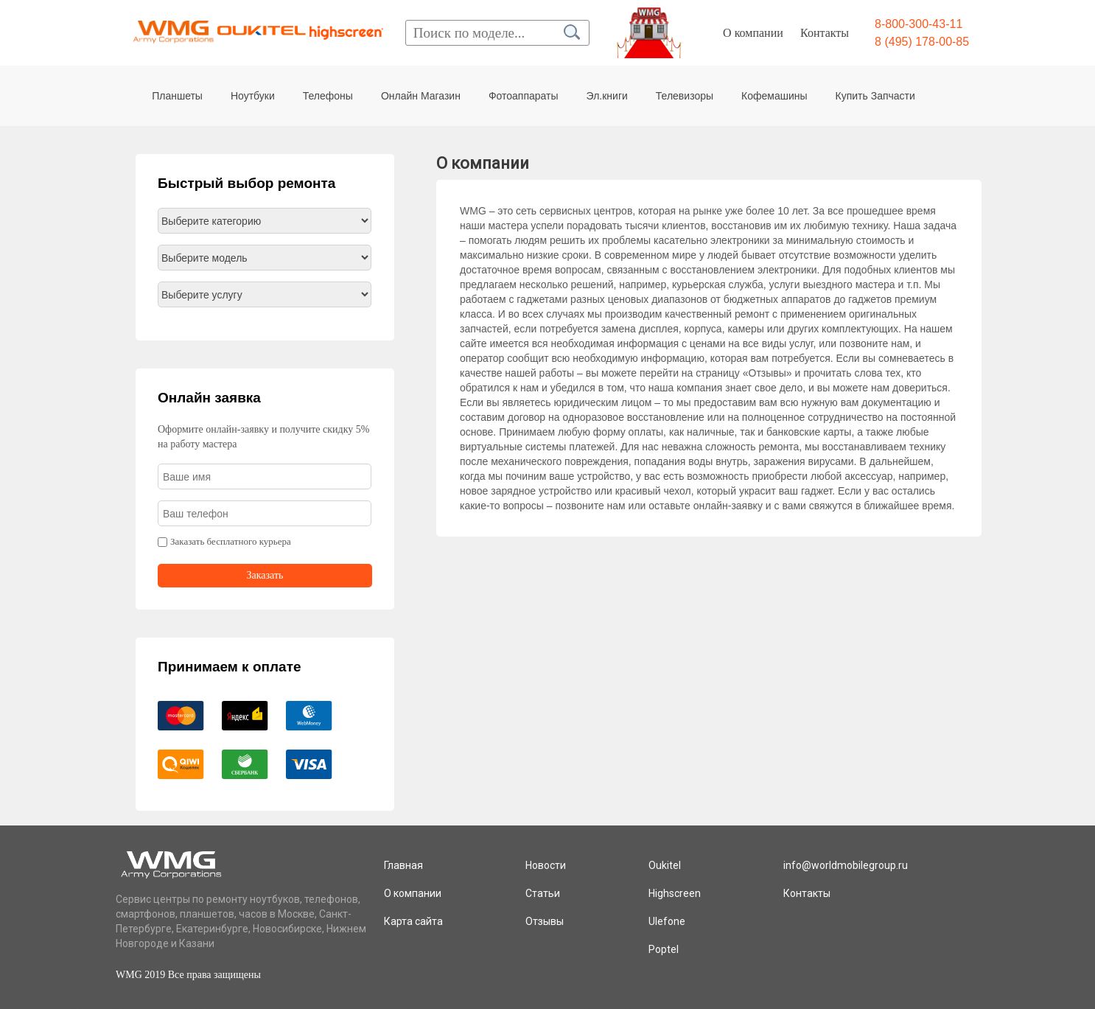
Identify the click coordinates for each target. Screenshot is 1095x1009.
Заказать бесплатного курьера (230, 541)
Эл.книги (607, 96)
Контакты (824, 33)
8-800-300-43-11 (918, 24)
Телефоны (328, 96)
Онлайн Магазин (421, 96)
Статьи (542, 893)
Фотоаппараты (524, 96)
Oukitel (664, 865)
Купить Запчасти (875, 96)
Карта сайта (413, 921)
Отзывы (544, 921)
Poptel (663, 949)
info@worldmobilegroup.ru (845, 865)
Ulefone (666, 921)
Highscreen (674, 893)
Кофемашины (774, 96)
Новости (545, 865)
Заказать (265, 575)
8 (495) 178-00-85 (922, 41)
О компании (753, 33)
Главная (403, 865)
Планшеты (177, 96)
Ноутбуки (253, 96)
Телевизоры (684, 96)
